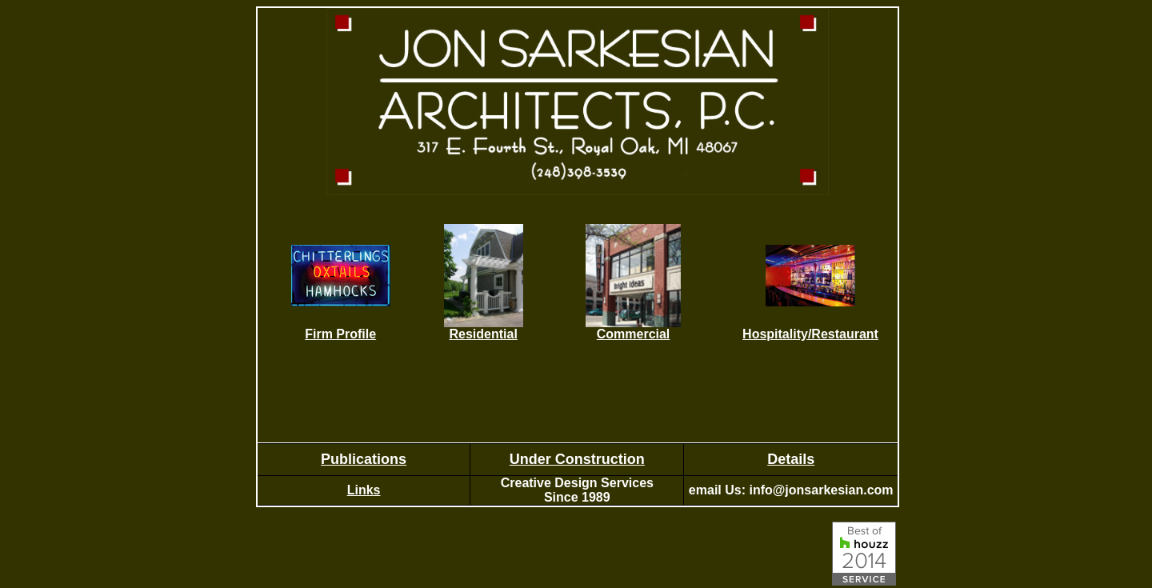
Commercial (633, 334)
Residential (483, 334)
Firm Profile (340, 334)
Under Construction (577, 459)
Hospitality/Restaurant (810, 334)
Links (364, 490)
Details (790, 459)
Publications (363, 459)
